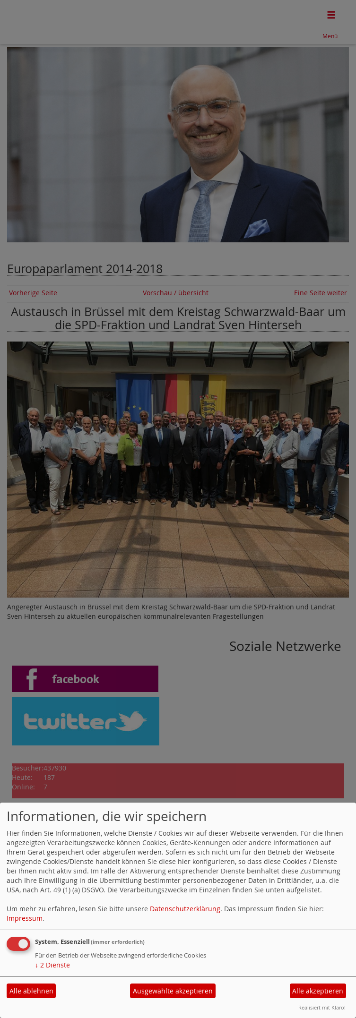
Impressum (25, 918)
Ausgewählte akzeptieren (173, 990)
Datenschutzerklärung (185, 908)
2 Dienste (52, 964)
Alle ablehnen (31, 990)
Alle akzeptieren (317, 990)
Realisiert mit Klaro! (322, 1007)
